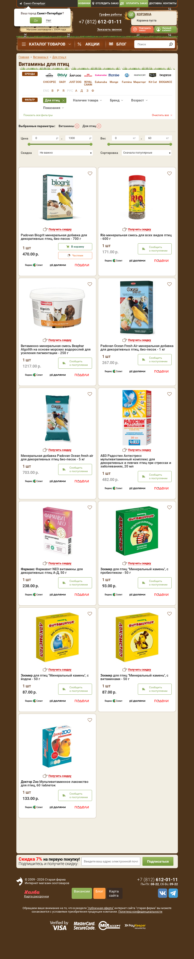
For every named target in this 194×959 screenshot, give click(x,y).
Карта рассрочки (36, 910)
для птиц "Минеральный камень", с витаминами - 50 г (134, 690)
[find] (171, 44)
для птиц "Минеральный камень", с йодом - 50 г (55, 690)
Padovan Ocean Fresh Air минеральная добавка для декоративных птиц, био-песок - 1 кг (136, 361)
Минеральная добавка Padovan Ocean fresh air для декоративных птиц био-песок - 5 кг (57, 471)
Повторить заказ (145, 29)
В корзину (77, 260)
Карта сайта (114, 907)
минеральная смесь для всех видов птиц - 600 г (136, 250)
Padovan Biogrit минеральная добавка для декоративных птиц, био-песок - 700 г (54, 250)
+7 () (100, 22)
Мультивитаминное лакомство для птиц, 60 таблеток (54, 797)
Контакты (170, 3)
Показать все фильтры (38, 115)
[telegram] (172, 906)
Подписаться (158, 875)
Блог (121, 44)
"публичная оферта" (100, 921)
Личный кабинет (166, 29)
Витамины (66, 126)
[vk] (162, 906)
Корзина (144, 14)
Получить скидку (60, 243)
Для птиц (89, 126)
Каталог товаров (47, 44)
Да (36, 20)
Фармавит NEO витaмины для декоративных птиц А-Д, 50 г (52, 584)
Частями (77, 269)
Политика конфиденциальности (140, 925)
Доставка (155, 3)
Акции (92, 44)
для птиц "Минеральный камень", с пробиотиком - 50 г (134, 584)
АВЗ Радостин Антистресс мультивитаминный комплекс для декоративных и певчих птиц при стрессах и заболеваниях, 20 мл (135, 475)
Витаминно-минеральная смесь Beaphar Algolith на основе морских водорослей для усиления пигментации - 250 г (55, 363)
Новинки (84, 3)
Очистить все (160, 115)
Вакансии (82, 905)
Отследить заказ (107, 3)
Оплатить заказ (137, 3)
